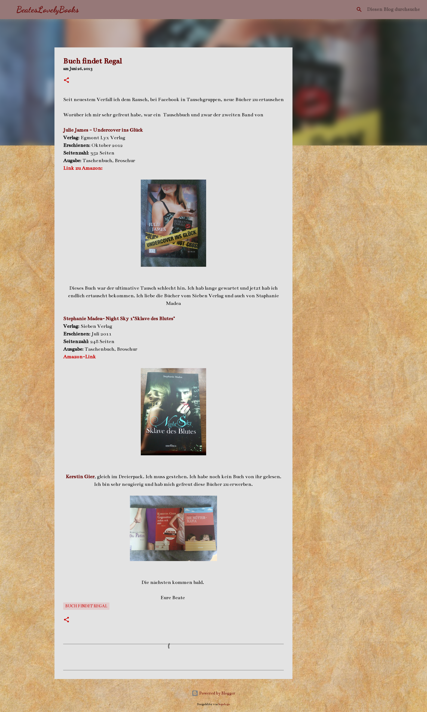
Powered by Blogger (213, 693)
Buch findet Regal (86, 606)
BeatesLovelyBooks (47, 9)
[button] (66, 80)
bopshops (224, 704)
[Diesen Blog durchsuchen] (393, 9)
